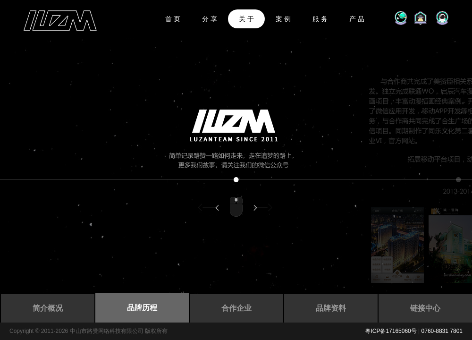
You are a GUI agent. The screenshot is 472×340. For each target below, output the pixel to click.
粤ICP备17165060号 (390, 331)
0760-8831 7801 (442, 331)
